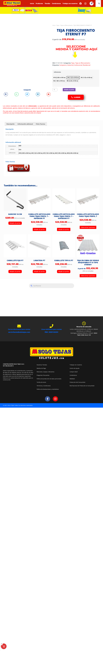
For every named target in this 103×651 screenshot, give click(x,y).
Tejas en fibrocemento (66, 25)
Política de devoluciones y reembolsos (48, 389)
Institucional (78, 65)
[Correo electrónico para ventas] (19, 326)
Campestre (63, 65)
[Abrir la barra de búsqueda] (99, 3)
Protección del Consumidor (77, 382)
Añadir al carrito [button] (15, 223)
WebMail (72, 379)
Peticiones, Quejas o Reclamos (45, 372)
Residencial (86, 65)
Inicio (32, 3)
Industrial (70, 65)
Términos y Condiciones (44, 386)
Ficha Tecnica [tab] (40, 124)
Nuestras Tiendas (42, 365)
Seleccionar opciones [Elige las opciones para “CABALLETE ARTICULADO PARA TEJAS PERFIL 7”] (88, 227)
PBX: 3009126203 (51, 332)
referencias (57, 72)
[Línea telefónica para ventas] (51, 326)
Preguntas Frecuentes (43, 375)
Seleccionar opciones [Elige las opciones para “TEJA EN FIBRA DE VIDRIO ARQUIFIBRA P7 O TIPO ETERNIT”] (88, 276)
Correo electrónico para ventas (19, 329)
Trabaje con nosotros (70, 3)
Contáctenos (56, 3)
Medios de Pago (41, 368)
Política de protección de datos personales (49, 379)
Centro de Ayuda (74, 368)
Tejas (57, 25)
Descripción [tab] (11, 124)
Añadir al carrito (69, 89)
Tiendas (47, 3)
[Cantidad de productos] (54, 89)
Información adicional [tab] (25, 124)
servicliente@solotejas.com (19, 332)
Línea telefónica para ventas (51, 329)
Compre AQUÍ (74, 372)
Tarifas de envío (41, 382)
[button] (6, 94)
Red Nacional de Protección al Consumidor (82, 386)
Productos (39, 3)
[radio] (59, 77)
